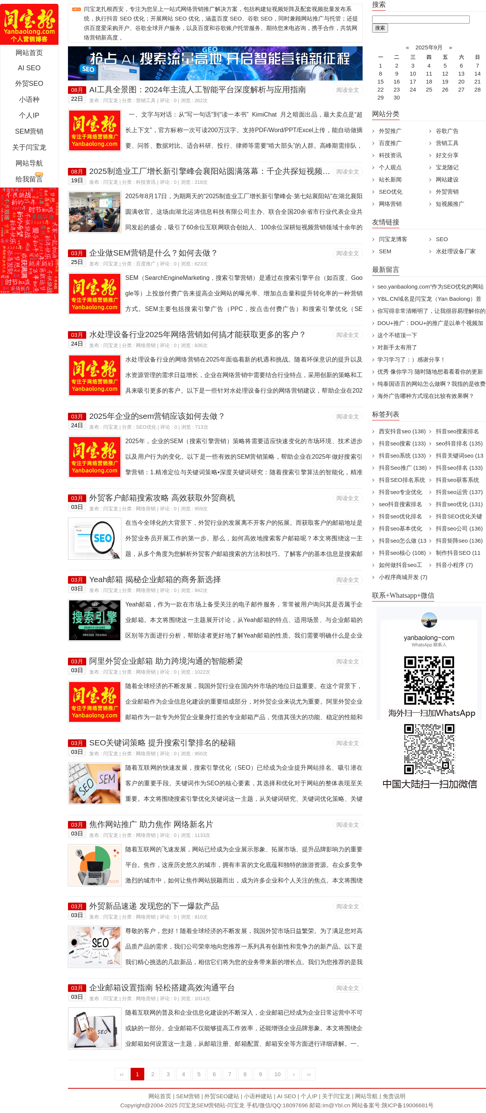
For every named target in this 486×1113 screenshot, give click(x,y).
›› (309, 1074)
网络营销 (146, 345)
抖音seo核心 (402, 552)
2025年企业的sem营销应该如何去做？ (157, 416)
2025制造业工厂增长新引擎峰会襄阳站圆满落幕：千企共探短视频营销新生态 (225, 171)
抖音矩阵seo (459, 540)
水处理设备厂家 (456, 251)
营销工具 (146, 100)
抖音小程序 (454, 565)
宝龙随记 (447, 167)
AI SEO (29, 68)
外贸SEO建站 (221, 1096)
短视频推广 (450, 203)
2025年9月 (429, 47)
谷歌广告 (447, 131)
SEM (385, 251)
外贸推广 (390, 131)
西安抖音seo (402, 431)
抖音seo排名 (459, 467)
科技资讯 (146, 182)
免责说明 (394, 1096)
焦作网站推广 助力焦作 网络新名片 (151, 824)
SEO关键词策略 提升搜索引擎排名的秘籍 (162, 742)
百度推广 (146, 264)
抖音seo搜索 (402, 443)
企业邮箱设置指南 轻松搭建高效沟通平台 (162, 987)
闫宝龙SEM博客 (29, 24)
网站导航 (29, 163)
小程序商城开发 (403, 577)
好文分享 (447, 155)
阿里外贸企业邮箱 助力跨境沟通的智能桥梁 (166, 661)
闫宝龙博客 (393, 239)
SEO (442, 239)
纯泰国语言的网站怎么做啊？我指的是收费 (431, 383)
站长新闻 (390, 179)
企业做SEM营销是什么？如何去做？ (153, 252)
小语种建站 (258, 1096)
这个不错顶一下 (397, 335)
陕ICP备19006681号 (408, 1105)
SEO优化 (146, 427)
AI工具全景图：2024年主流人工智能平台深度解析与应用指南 (197, 89)
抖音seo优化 (459, 504)
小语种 (29, 99)
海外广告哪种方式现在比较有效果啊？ (425, 396)
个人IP (29, 115)
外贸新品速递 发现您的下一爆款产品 (154, 905)
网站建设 (447, 179)
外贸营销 (447, 191)
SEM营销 (29, 131)
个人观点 (390, 167)
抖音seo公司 (459, 528)
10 (277, 1074)
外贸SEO (29, 83)
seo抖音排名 (459, 443)
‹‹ (122, 1074)
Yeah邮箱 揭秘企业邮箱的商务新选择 (155, 579)
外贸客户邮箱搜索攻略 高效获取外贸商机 (162, 497)
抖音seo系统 (402, 455)
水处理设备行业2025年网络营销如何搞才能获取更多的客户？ (197, 334)
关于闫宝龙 (29, 147)
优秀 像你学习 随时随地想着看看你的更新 (430, 371)
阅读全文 (347, 90)
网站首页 (29, 53)
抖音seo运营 (459, 492)
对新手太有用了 (397, 347)
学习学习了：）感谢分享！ (411, 359)
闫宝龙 (110, 100)
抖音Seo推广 (403, 467)
